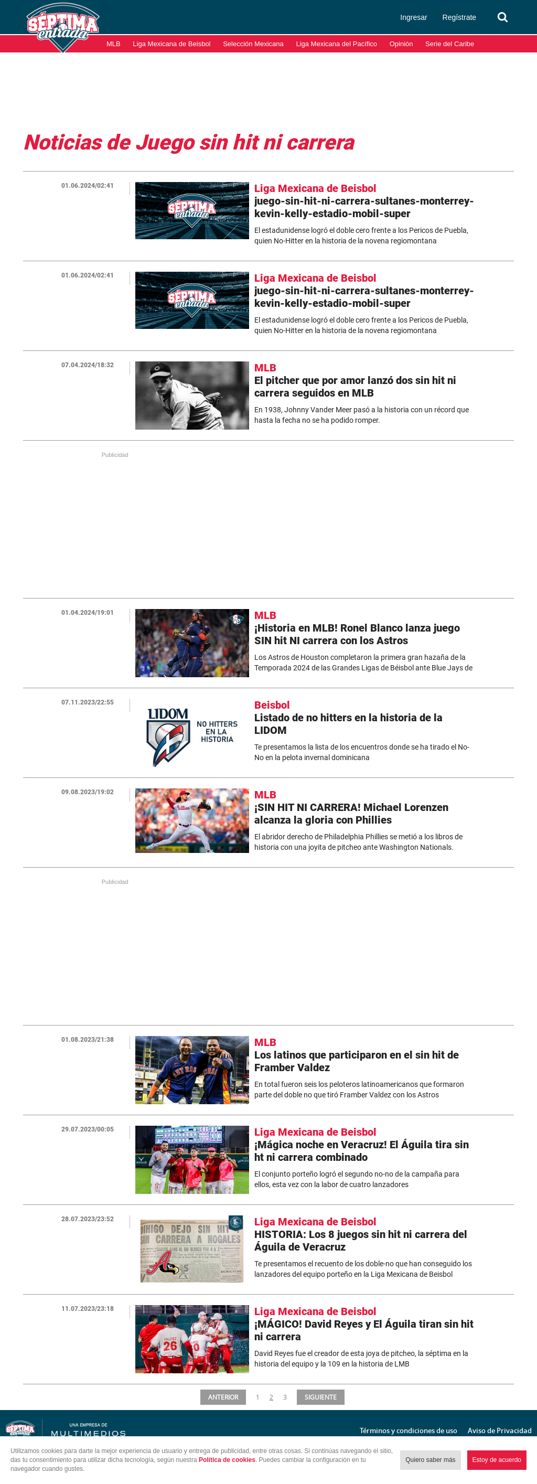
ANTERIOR (223, 1397)
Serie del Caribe (449, 44)
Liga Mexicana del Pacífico (336, 44)
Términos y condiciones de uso (408, 1430)
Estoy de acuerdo (496, 1460)
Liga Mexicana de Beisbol (171, 44)
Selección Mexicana (253, 44)
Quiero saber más (430, 1460)
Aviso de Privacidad (500, 1430)
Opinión (401, 44)
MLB (113, 44)
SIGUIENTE (321, 1397)
